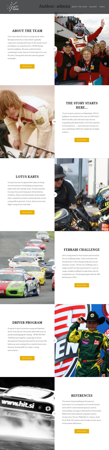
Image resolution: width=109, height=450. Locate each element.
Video (102, 7)
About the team (79, 7)
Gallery (93, 7)
